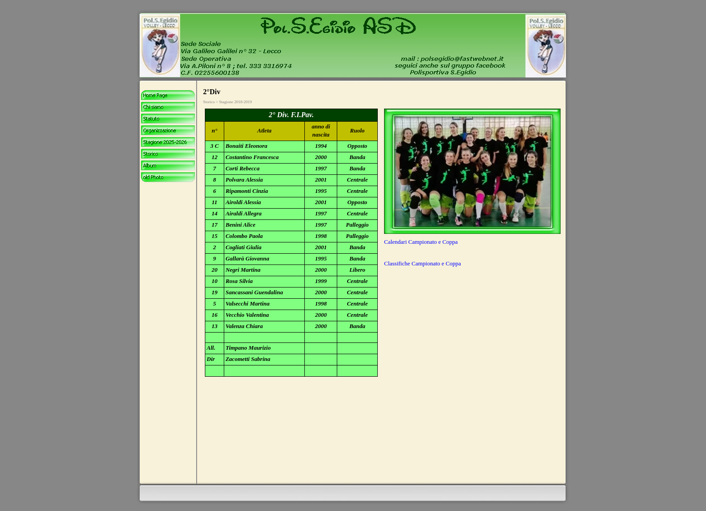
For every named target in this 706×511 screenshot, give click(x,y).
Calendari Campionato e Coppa (421, 241)
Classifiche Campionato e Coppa (422, 263)
